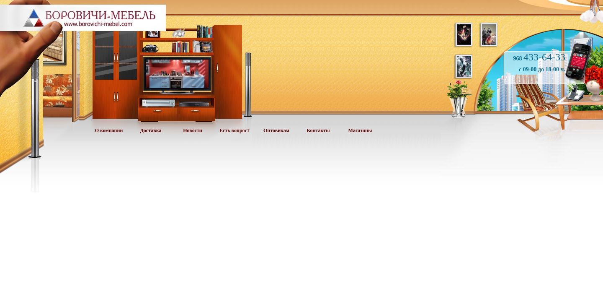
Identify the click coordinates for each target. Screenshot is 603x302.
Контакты (318, 130)
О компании (109, 130)
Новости (192, 130)
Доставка (151, 130)
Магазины (360, 130)
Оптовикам (276, 130)
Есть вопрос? (234, 130)
